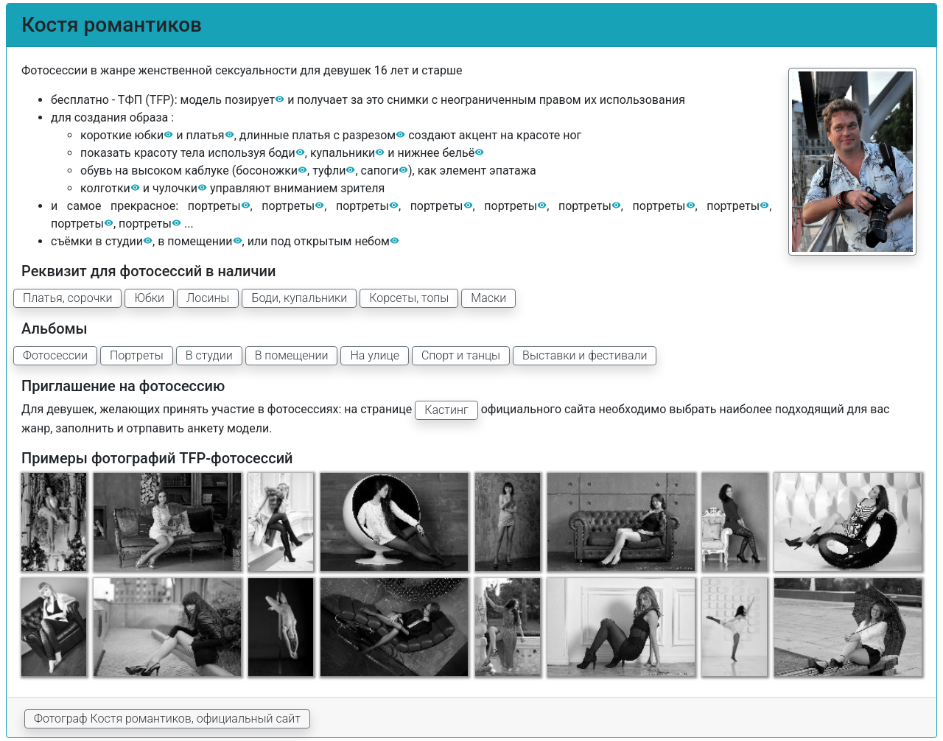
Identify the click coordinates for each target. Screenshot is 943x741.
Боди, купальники (299, 298)
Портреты (137, 355)
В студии (209, 355)
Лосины (207, 298)
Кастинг (446, 410)
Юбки (149, 298)
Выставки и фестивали (584, 355)
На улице (374, 355)
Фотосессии (55, 355)
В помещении (292, 355)
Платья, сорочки (67, 298)
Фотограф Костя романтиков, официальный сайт (167, 719)
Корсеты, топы (409, 298)
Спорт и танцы (460, 355)
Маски (488, 298)
